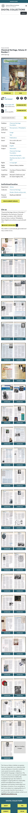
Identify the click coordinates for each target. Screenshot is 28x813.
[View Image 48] (7, 728)
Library (12, 187)
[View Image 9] (20, 308)
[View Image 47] (20, 707)
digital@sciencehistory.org (9, 794)
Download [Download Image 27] (20, 506)
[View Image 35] (20, 581)
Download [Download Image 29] (20, 528)
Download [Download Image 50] (7, 758)
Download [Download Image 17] (20, 401)
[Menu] (26, 5)
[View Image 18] (7, 413)
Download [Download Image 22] (7, 465)
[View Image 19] (20, 413)
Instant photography (15, 155)
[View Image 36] (7, 602)
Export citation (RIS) (8, 225)
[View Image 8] (7, 308)
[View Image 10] (7, 329)
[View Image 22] (7, 455)
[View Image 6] (7, 287)
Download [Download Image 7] (20, 297)
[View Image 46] (7, 707)
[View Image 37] (20, 602)
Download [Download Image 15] (20, 380)
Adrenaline (13, 148)
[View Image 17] (20, 392)
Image (11, 132)
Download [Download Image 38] (7, 633)
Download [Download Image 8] (7, 318)
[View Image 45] (20, 686)
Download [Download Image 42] (7, 674)
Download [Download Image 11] (20, 339)
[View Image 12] (7, 350)
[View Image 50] (7, 749)
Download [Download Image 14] (7, 380)
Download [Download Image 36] (7, 612)
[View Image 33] (20, 560)
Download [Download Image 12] (7, 360)
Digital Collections (13, 9)
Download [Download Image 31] (20, 549)
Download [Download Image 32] (7, 570)
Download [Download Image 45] (20, 695)
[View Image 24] (7, 476)
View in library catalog (10, 201)
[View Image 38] (7, 623)
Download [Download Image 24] (7, 485)
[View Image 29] (20, 518)
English (12, 146)
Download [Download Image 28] (7, 528)
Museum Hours (14, 1)
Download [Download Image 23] (20, 465)
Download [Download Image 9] (20, 318)
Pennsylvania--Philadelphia (18, 128)
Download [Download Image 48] (7, 737)
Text (11, 135)
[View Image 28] (7, 518)
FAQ (22, 805)
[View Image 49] (20, 728)
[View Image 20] (7, 434)
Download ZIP (21, 110)
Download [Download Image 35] (20, 591)
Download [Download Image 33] (20, 570)
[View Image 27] (20, 497)
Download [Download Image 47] (20, 716)
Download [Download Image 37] (20, 612)
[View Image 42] (7, 665)
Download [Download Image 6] (7, 297)
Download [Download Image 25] (20, 485)
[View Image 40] (7, 644)
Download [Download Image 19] (20, 422)
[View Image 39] (20, 623)
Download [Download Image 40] (7, 654)
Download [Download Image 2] (7, 255)
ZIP (6, 110)
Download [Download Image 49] (20, 737)
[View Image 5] (20, 267)
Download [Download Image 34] (7, 591)
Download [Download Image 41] (20, 654)
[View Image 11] (20, 329)
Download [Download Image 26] (7, 506)
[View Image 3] (20, 246)
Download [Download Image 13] (20, 360)
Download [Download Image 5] (20, 276)
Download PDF (21, 105)
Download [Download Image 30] (7, 549)
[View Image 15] (20, 371)
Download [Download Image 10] (7, 339)
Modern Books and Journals (18, 192)
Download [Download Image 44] (7, 695)
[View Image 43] (20, 665)
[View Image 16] (7, 392)
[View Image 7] (20, 287)
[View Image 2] (7, 246)
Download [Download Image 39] (20, 633)
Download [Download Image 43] (20, 674)
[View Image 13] (20, 350)
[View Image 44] (7, 686)
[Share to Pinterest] (21, 98)
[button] (17, 225)
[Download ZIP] (2, 111)
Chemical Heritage (15, 190)
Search (23, 13)
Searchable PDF (9, 105)
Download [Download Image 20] (7, 443)
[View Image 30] (7, 539)
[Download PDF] (2, 105)
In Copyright (13, 162)
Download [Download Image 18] (7, 422)
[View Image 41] (20, 644)
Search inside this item (8, 117)
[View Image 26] (7, 497)
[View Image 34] (7, 581)
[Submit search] (25, 117)
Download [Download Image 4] (7, 276)
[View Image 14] (7, 371)
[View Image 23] (20, 455)
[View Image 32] (7, 560)
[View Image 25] (20, 476)
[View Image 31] (20, 539)
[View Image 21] (20, 434)
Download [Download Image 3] (20, 255)
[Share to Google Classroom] (25, 98)
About (6, 805)
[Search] (11, 13)
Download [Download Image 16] (7, 401)
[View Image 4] (7, 267)
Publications (5, 48)
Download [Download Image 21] (20, 443)
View (20, 93)
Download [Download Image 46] (7, 716)
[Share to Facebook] (17, 98)
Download (7, 93)
